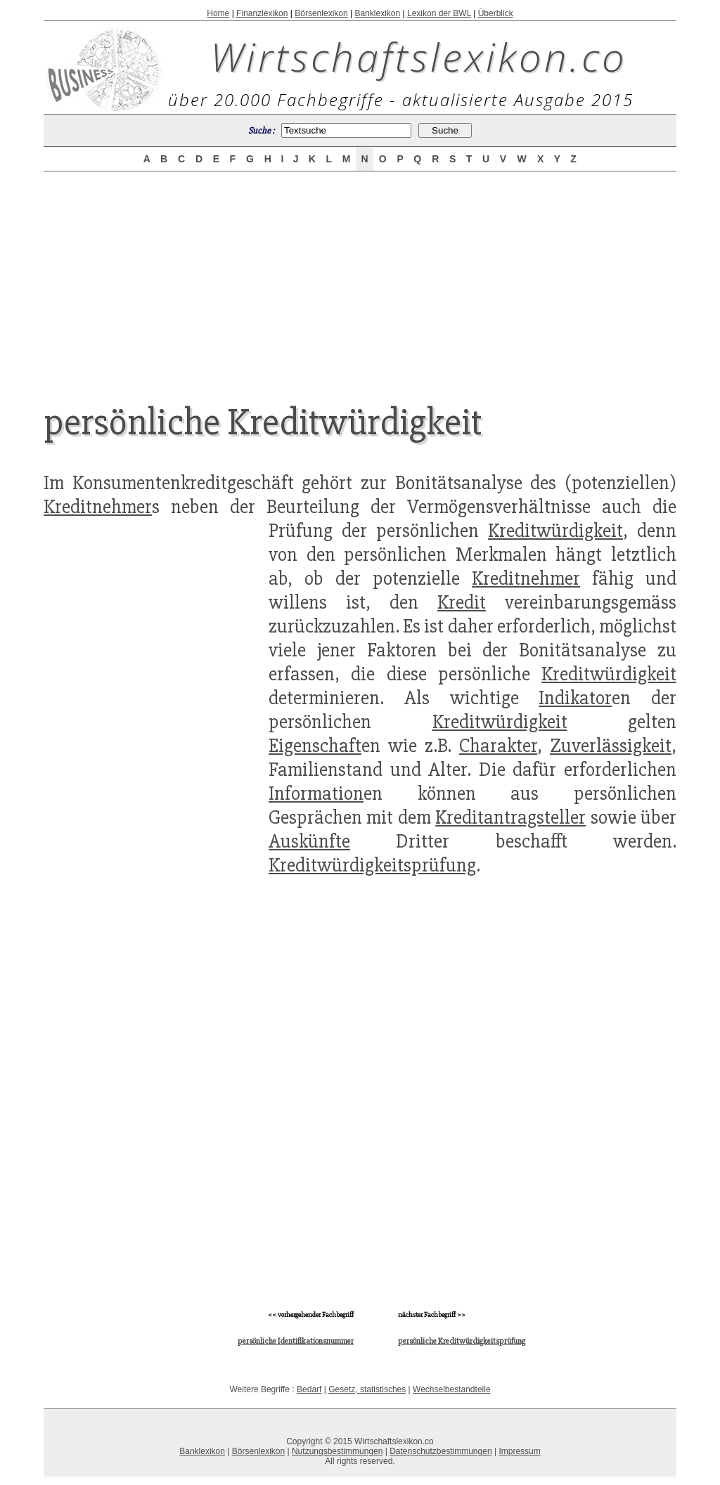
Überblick (495, 13)
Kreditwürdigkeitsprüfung (372, 865)
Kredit (461, 602)
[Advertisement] (360, 275)
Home (218, 13)
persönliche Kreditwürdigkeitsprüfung (461, 1341)
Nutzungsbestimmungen (337, 1451)
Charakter (498, 746)
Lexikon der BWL (439, 13)
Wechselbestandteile (452, 1389)
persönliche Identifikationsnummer (296, 1341)
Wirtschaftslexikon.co (418, 56)
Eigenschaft (315, 746)
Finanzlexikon (262, 13)
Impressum (519, 1451)
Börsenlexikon (321, 13)
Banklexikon (377, 13)
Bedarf (309, 1389)
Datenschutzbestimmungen (440, 1451)
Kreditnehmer (98, 507)
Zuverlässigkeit (610, 746)
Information (316, 793)
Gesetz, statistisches (367, 1389)
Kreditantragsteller (510, 817)
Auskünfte (309, 841)
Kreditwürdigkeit (555, 531)
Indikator (575, 698)
